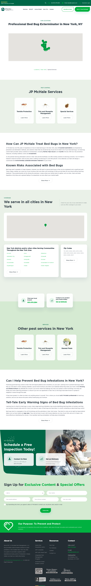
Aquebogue (10, 265)
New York (43, 69)
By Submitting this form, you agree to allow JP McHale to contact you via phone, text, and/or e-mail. (33, 504)
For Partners (52, 548)
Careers (51, 9)
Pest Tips (51, 545)
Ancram (43, 259)
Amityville (26, 259)
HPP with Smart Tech (41, 552)
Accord (9, 253)
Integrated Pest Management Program (39, 557)
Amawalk (43, 256)
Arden (25, 265)
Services (25, 9)
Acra (25, 253)
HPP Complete (39, 550)
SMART (31, 9)
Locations (37, 69)
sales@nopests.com (73, 552)
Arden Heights (45, 265)
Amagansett (27, 256)
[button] (45, 47)
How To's (45, 9)
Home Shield (38, 9)
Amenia (9, 259)
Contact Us (52, 553)
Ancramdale (10, 262)
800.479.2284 (72, 547)
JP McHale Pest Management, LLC (13, 560)
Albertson (43, 253)
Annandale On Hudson (47, 262)
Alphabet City (11, 256)
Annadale (26, 262)
